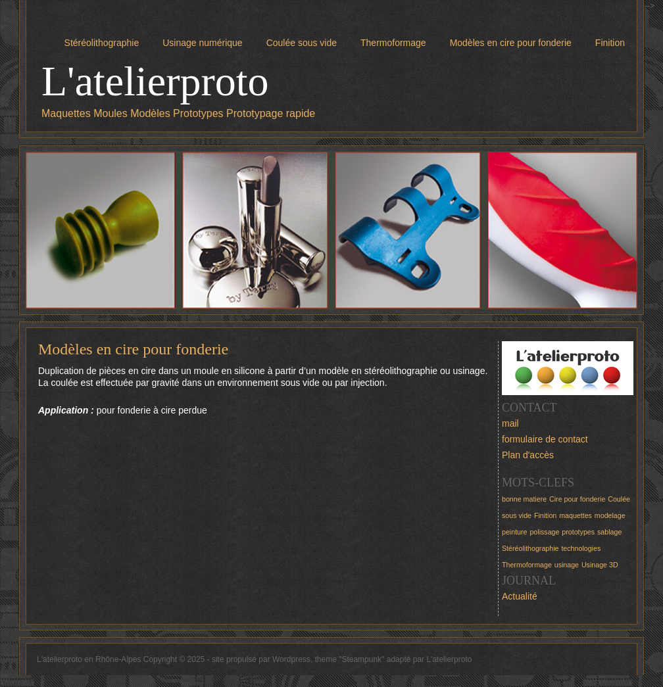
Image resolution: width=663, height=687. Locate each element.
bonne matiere (524, 499)
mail (510, 423)
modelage (610, 515)
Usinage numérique (202, 42)
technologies (581, 548)
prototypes (578, 532)
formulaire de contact (545, 439)
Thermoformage (393, 42)
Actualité (519, 596)
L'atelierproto (155, 81)
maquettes (575, 515)
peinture (515, 532)
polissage (544, 532)
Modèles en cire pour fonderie (511, 42)
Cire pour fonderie (577, 499)
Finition (610, 42)
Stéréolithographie (101, 42)
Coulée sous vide (301, 42)
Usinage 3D (599, 565)
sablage (609, 532)
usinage (566, 565)
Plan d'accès (528, 455)
